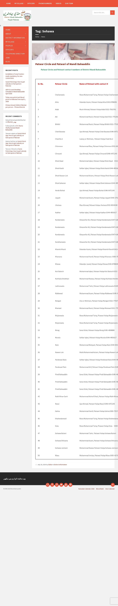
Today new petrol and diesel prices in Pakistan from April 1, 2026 (16, 99)
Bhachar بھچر (12, 122)
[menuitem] (8, 3)
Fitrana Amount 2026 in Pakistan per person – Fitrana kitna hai (16, 106)
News (43, 37)
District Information (60, 465)
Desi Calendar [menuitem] (110, 489)
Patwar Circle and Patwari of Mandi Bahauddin (62, 64)
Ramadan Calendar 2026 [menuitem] (86, 489)
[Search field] (103, 12)
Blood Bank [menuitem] (100, 489)
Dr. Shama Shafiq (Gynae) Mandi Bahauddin (14, 128)
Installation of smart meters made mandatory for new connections (15, 76)
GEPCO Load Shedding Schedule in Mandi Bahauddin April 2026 (15, 92)
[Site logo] (17, 20)
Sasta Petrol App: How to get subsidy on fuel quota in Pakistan (15, 84)
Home (37, 37)
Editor (50, 465)
